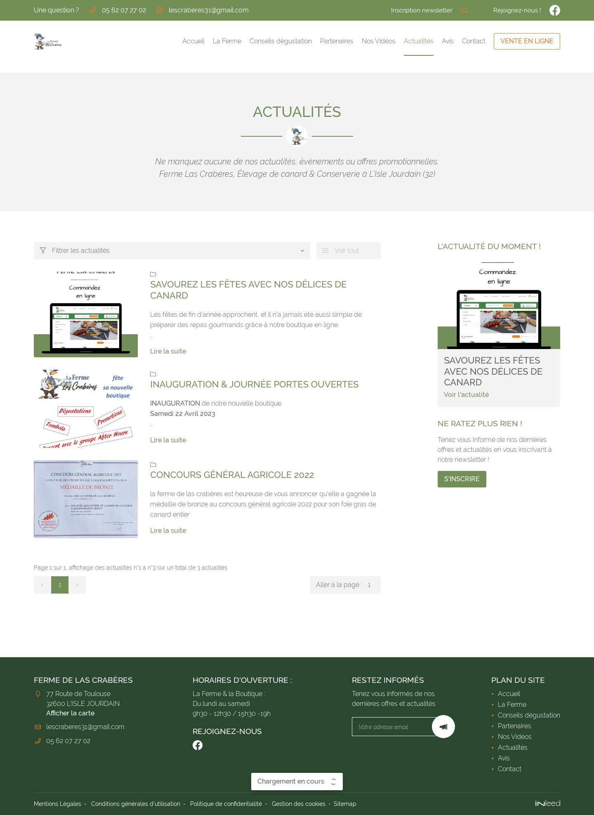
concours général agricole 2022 (232, 475)
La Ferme (227, 41)
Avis (448, 41)
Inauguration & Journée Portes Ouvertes (254, 384)
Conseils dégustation (281, 41)
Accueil (193, 41)
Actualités (419, 41)
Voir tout (341, 250)
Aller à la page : (348, 585)
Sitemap (345, 803)
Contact (474, 41)
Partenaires (337, 41)
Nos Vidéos (379, 41)
